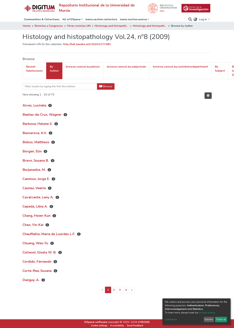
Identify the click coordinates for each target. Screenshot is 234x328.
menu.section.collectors (101, 19)
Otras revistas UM (78, 26)
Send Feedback (135, 325)
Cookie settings (99, 325)
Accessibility (117, 325)
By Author (54, 69)
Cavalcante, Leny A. (38, 197)
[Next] (132, 290)
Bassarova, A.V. (34, 133)
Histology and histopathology (112, 26)
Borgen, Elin (32, 151)
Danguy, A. (30, 280)
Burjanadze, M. (34, 169)
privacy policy (207, 312)
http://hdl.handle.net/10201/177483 (87, 44)
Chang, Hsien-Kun (36, 215)
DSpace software (95, 322)
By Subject (220, 69)
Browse (105, 86)
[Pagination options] (208, 95)
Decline (209, 319)
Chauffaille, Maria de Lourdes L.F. (48, 234)
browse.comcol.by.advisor (83, 67)
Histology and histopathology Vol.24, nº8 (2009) (150, 26)
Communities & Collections (41, 19)
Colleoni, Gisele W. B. (39, 252)
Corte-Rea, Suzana (37, 270)
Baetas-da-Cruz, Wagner (42, 114)
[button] (195, 19)
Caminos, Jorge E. (36, 179)
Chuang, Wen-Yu (35, 243)
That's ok (221, 319)
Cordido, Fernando (36, 261)
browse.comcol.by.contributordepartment (180, 67)
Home (27, 26)
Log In (203, 19)
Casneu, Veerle (34, 188)
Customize (171, 319)
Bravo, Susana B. (35, 160)
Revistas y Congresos (49, 26)
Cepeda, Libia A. (35, 206)
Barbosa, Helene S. (37, 123)
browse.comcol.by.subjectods (126, 67)
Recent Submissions (34, 69)
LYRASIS (144, 322)
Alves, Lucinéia (34, 105)
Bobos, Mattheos (35, 142)
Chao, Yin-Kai (32, 225)
